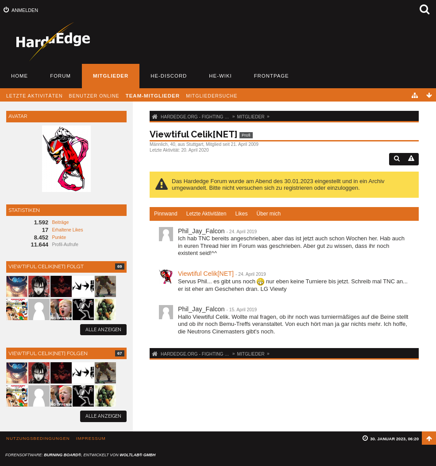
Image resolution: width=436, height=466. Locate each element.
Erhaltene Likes (67, 229)
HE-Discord (168, 75)
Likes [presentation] (241, 214)
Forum (60, 75)
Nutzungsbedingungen (38, 438)
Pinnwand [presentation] (165, 214)
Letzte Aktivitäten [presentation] (206, 214)
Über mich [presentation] (268, 214)
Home (19, 75)
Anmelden (25, 10)
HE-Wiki (220, 75)
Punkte (59, 237)
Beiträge (60, 222)
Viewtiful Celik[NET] (206, 273)
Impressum (91, 438)
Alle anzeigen (103, 329)
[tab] (166, 214)
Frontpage (271, 75)
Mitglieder (110, 75)
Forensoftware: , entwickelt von (80, 455)
